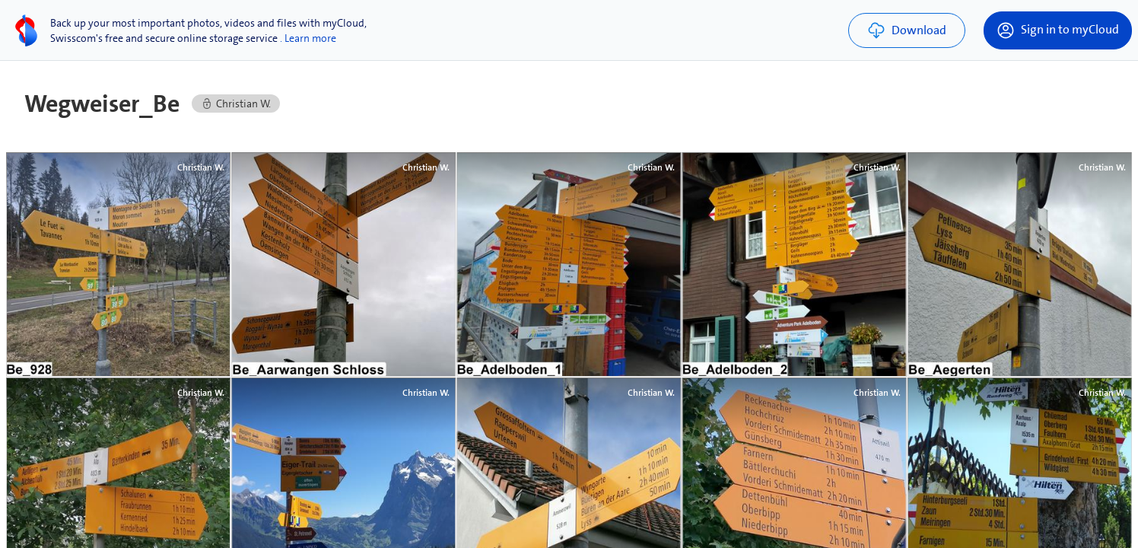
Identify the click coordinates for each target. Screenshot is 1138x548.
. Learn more (308, 38)
